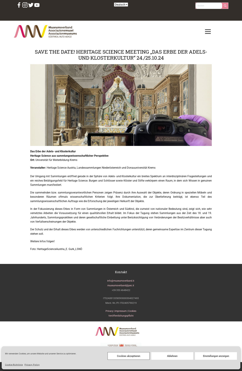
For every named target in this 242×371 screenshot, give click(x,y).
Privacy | (110, 311)
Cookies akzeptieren (128, 356)
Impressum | (121, 311)
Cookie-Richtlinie (14, 365)
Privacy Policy (32, 365)
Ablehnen (172, 356)
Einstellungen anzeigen (216, 356)
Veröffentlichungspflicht (121, 315)
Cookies (132, 311)
